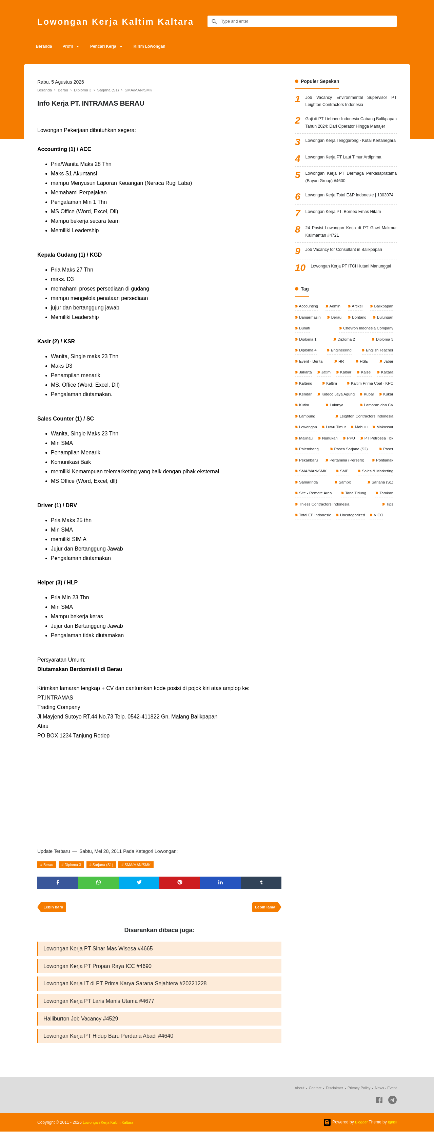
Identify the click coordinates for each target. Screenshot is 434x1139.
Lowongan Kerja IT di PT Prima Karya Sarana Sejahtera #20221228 (125, 988)
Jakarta (305, 412)
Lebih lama (264, 909)
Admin (335, 344)
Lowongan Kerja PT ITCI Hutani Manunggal (354, 302)
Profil (72, 46)
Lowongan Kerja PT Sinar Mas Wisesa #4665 (98, 951)
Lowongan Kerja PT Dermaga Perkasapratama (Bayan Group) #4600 (351, 198)
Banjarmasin (310, 355)
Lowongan (383, 469)
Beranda (45, 46)
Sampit (344, 537)
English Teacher (378, 390)
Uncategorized (354, 571)
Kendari (385, 435)
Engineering (340, 390)
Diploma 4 (307, 390)
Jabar (387, 401)
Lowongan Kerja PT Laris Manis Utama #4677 (98, 1006)
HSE (363, 401)
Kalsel (387, 412)
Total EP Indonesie (315, 571)
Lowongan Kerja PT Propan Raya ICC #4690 (97, 970)
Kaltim (387, 424)
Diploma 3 (76, 864)
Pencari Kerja (112, 46)
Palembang (309, 503)
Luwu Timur (309, 480)
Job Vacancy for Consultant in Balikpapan (349, 281)
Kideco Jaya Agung (316, 446)
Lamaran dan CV (344, 458)
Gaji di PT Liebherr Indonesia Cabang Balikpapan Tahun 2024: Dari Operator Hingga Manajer (351, 130)
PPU (338, 492)
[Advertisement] (159, 791)
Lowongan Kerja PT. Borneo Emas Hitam (348, 241)
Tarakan (385, 548)
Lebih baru (54, 909)
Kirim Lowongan (161, 46)
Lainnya (305, 458)
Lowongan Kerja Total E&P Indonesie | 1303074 (351, 222)
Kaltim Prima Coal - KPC (321, 435)
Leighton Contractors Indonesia (327, 469)
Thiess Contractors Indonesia (325, 560)
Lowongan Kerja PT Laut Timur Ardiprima (348, 177)
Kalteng (346, 424)
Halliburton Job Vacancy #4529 (80, 1025)
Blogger (360, 1129)
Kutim (387, 446)
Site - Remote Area (316, 548)
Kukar (368, 446)
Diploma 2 (345, 378)
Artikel (356, 344)
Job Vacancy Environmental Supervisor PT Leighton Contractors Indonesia (351, 102)
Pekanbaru (308, 514)
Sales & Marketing (376, 526)
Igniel (392, 1129)
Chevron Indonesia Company (366, 367)
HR (341, 401)
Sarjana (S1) (109, 864)
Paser (387, 503)
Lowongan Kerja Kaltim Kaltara (127, 21)
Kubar (348, 446)
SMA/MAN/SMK (147, 864)
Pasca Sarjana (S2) (350, 503)
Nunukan (306, 492)
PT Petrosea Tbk (377, 492)
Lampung (384, 458)
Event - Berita (311, 401)
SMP (344, 526)
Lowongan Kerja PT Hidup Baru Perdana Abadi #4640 (108, 1043)
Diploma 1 (307, 378)
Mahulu (335, 480)
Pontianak (383, 514)
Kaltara (305, 424)
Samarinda (308, 537)
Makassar (360, 480)
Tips (389, 560)
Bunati (304, 367)
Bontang (358, 355)
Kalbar (359, 412)
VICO (381, 571)
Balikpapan (382, 344)
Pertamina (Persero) (346, 514)
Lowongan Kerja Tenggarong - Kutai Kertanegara (351, 158)
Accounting (308, 344)
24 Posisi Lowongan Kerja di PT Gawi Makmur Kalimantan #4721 (351, 262)
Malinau (385, 480)
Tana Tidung (356, 548)
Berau (49, 864)
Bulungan (384, 355)
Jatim (333, 412)
